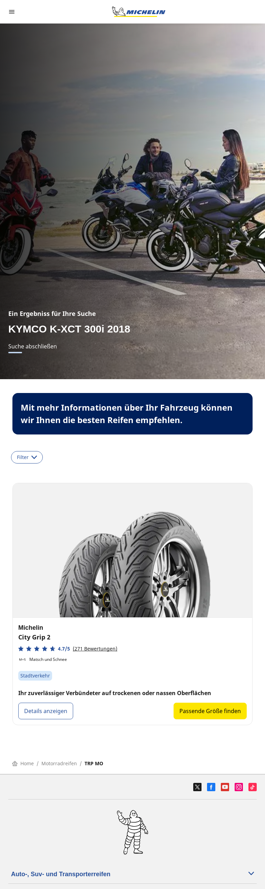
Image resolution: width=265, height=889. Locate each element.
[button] (67, 648)
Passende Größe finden (210, 711)
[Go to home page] (138, 12)
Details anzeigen (45, 711)
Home (23, 763)
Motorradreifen (59, 763)
